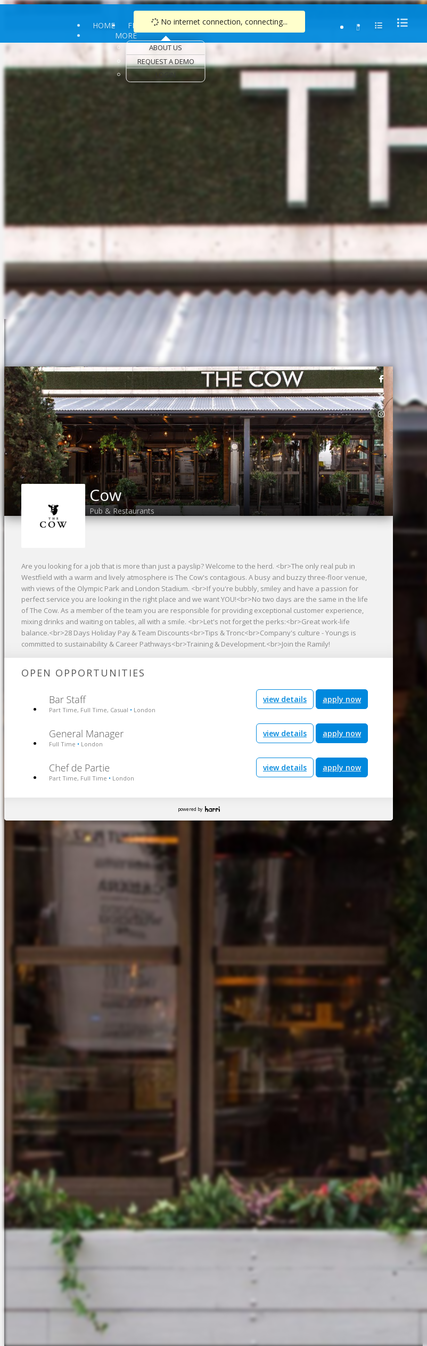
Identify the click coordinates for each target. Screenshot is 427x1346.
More (126, 35)
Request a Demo (165, 61)
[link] (382, 378)
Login (165, 74)
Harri (212, 809)
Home (104, 25)
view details (285, 699)
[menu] (399, 22)
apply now (342, 699)
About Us (165, 47)
